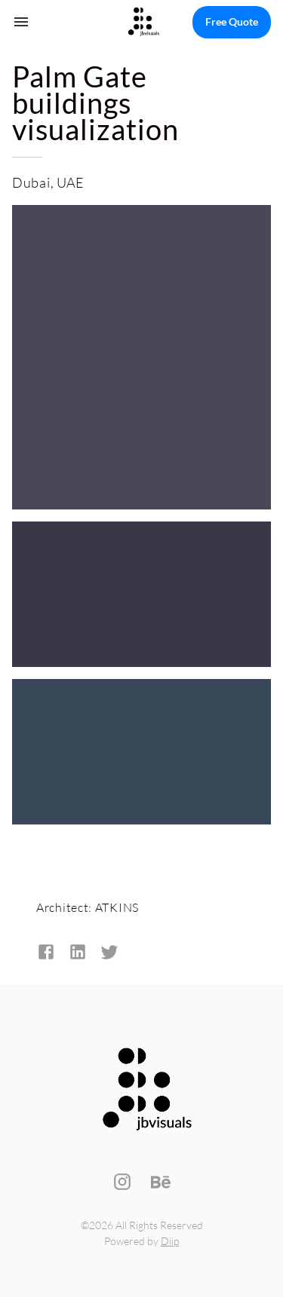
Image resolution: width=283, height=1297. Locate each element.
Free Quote (231, 22)
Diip (170, 1240)
